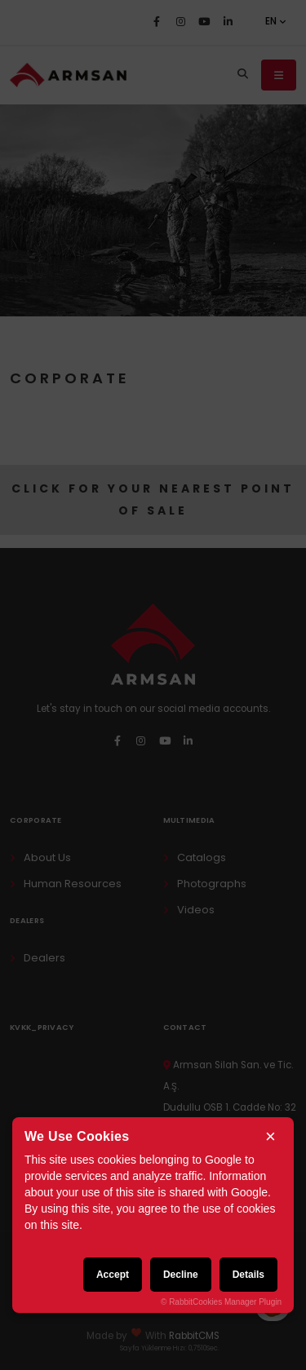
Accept (112, 1274)
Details (248, 1274)
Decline (180, 1274)
